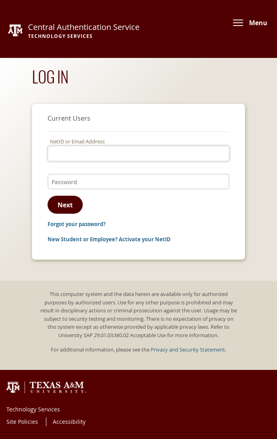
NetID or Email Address (77, 141)
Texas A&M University (46, 387)
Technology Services (33, 409)
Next (65, 205)
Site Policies (22, 421)
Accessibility (69, 421)
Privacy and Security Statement (188, 349)
